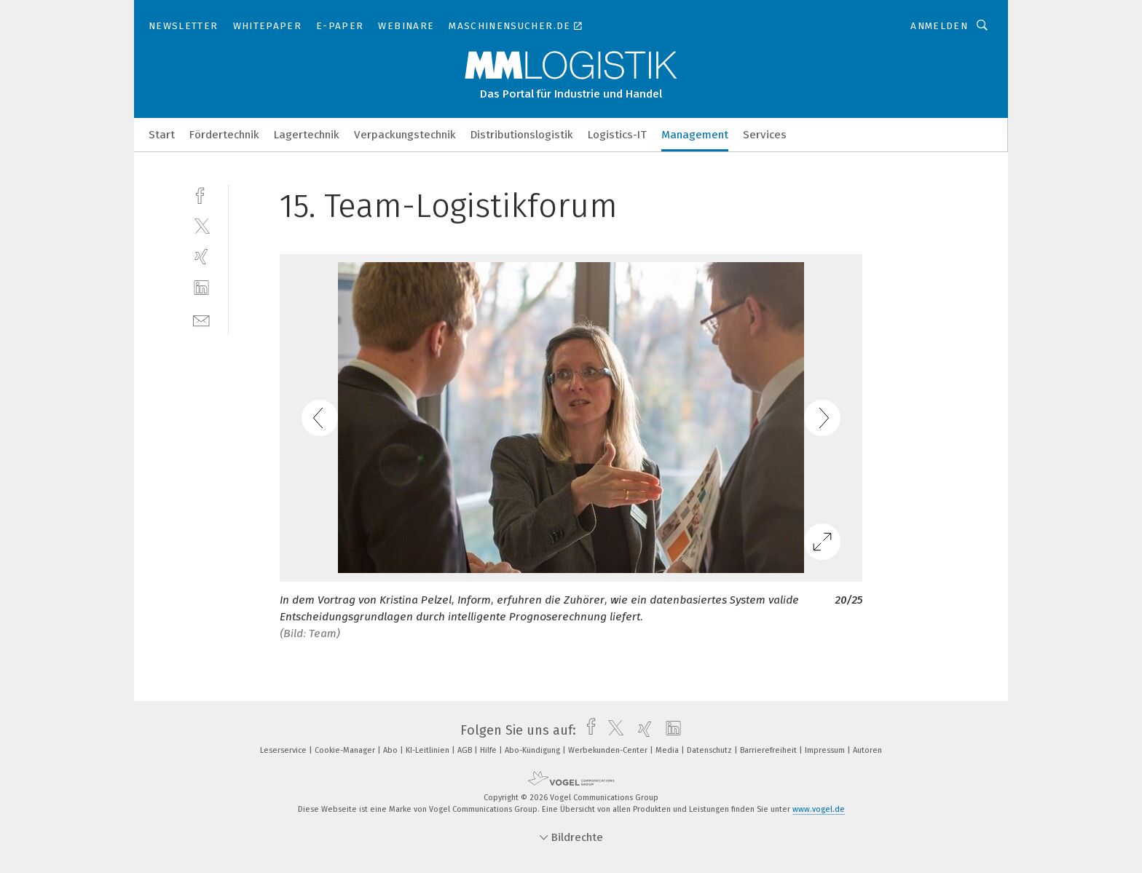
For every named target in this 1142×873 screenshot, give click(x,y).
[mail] (201, 319)
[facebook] (201, 194)
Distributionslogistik (521, 134)
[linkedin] (201, 288)
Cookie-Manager (346, 750)
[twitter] (201, 225)
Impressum (826, 750)
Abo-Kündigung (533, 750)
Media (668, 750)
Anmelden (939, 26)
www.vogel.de (818, 809)
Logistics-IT (617, 134)
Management (694, 134)
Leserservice (284, 750)
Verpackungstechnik (405, 134)
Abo (391, 750)
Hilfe (489, 750)
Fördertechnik (224, 134)
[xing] (201, 257)
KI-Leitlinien (429, 750)
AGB (465, 750)
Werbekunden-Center (609, 750)
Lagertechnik (306, 134)
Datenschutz (710, 750)
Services (765, 134)
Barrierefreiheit (769, 750)
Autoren (867, 750)
